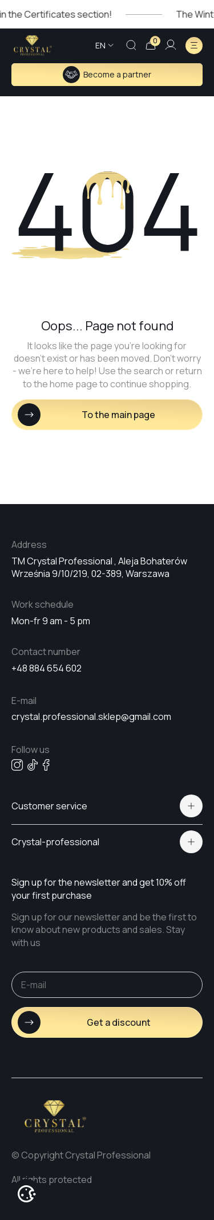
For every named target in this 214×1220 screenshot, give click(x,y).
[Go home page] (32, 45)
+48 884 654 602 (46, 668)
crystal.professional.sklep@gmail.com (91, 716)
